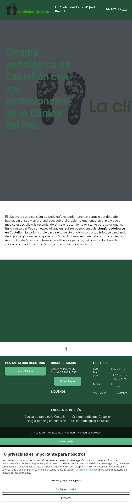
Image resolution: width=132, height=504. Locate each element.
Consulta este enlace (87, 469)
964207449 (113, 9)
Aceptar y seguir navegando (66, 480)
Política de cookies (89, 432)
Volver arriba (66, 441)
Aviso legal (38, 432)
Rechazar (66, 498)
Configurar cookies (66, 489)
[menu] (124, 9)
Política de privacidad (61, 432)
